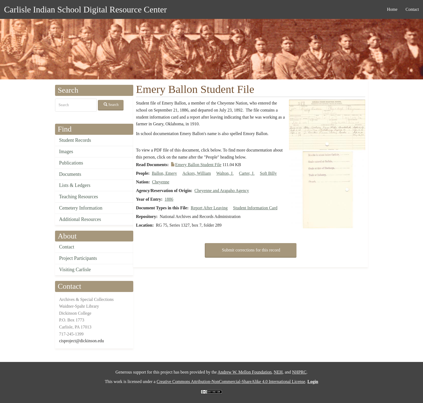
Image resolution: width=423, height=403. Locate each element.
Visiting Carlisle (75, 269)
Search (111, 104)
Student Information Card (255, 208)
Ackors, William (196, 173)
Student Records (75, 140)
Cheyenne (160, 182)
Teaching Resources (78, 196)
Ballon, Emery (164, 173)
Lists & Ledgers (74, 185)
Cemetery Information (80, 208)
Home (392, 9)
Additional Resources (80, 219)
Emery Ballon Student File (198, 164)
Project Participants (78, 258)
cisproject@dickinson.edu (81, 340)
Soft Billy (268, 173)
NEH (278, 372)
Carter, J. (247, 173)
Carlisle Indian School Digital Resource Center (85, 9)
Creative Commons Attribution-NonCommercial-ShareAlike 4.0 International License (230, 381)
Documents (70, 174)
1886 (169, 199)
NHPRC (299, 372)
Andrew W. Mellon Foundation (245, 372)
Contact (412, 9)
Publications (71, 163)
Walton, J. (225, 173)
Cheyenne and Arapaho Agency (222, 190)
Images (66, 151)
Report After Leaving (209, 208)
